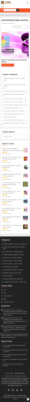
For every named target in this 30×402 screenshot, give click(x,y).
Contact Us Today (8, 302)
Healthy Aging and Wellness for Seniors (14, 94)
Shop (4, 293)
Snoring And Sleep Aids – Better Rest (14, 120)
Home (2, 15)
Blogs (4, 299)
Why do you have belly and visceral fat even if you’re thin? (15, 350)
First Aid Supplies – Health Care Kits (13, 105)
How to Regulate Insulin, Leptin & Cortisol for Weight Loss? (15, 355)
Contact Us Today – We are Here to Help (15, 376)
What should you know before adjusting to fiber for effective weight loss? (14, 329)
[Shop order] (20, 26)
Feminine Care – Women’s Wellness (13, 99)
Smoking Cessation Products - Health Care (15, 123)
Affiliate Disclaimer (19, 373)
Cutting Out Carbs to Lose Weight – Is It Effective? (13, 364)
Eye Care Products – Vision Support (13, 102)
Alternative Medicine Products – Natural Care (14, 79)
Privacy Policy (9, 373)
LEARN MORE (6, 65)
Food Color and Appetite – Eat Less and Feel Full (15, 360)
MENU (2, 6)
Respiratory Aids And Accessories (13, 114)
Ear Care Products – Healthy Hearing (14, 91)
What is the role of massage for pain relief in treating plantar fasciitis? (15, 313)
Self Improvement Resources (11, 108)
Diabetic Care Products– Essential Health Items (15, 85)
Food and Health (8, 117)
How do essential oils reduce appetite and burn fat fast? (14, 346)
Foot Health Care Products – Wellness (14, 111)
